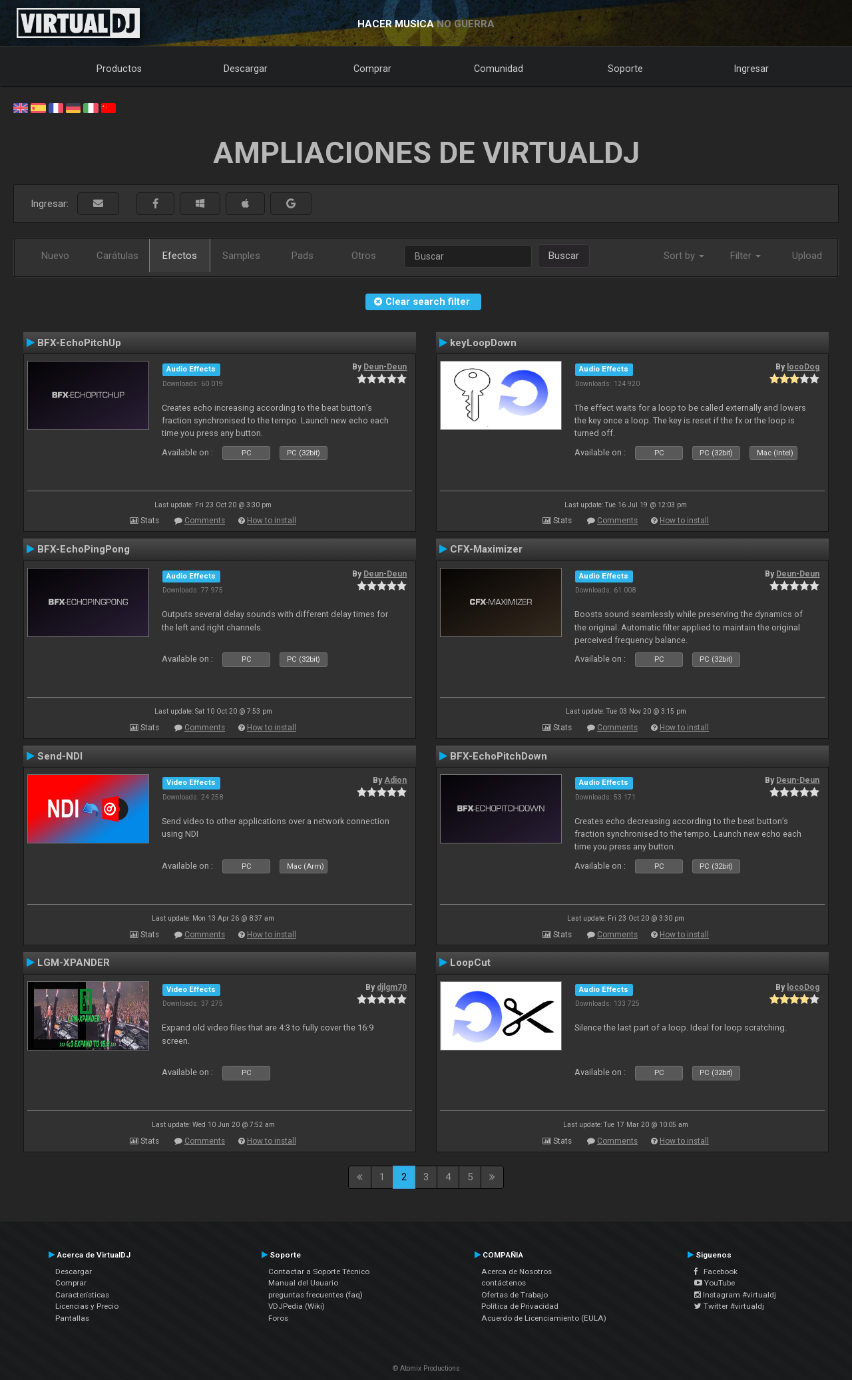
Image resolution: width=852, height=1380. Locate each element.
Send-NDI (60, 756)
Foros (278, 1318)
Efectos (179, 256)
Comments (204, 520)
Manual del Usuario (303, 1282)
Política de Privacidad (519, 1306)
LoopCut (470, 963)
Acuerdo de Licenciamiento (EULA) (543, 1318)
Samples (241, 256)
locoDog (803, 366)
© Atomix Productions (426, 1368)
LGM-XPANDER (73, 963)
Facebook (716, 1271)
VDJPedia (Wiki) (296, 1306)
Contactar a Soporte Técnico (318, 1271)
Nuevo (55, 256)
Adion (395, 780)
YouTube (714, 1282)
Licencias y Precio (86, 1306)
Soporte (625, 68)
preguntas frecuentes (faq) (315, 1294)
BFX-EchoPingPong (83, 549)
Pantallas (72, 1318)
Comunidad (498, 68)
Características (82, 1294)
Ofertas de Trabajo (514, 1294)
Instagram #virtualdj (735, 1294)
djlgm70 (392, 987)
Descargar (246, 68)
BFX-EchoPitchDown (498, 756)
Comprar (372, 68)
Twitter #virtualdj (729, 1306)
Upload (807, 256)
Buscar (563, 256)
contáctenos (503, 1282)
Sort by (684, 256)
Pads (303, 256)
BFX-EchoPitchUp (79, 343)
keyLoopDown (483, 343)
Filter (745, 256)
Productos (119, 68)
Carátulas (117, 256)
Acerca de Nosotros (516, 1271)
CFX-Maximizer (486, 549)
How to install (271, 520)
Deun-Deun (385, 366)
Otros (363, 256)
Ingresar (751, 68)
